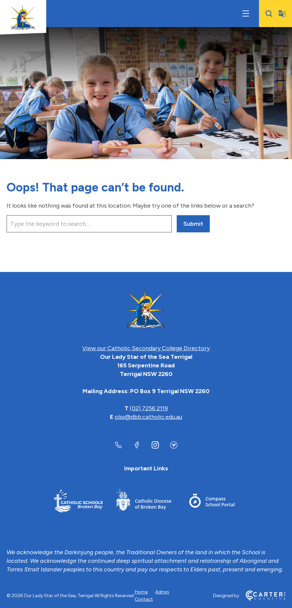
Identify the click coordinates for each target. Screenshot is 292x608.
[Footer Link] (78, 502)
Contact (144, 599)
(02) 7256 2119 (149, 408)
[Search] (268, 13)
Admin (162, 592)
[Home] (146, 309)
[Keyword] (89, 223)
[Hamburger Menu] (245, 14)
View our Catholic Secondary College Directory (146, 348)
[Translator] (282, 13)
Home (141, 592)
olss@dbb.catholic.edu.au (148, 417)
